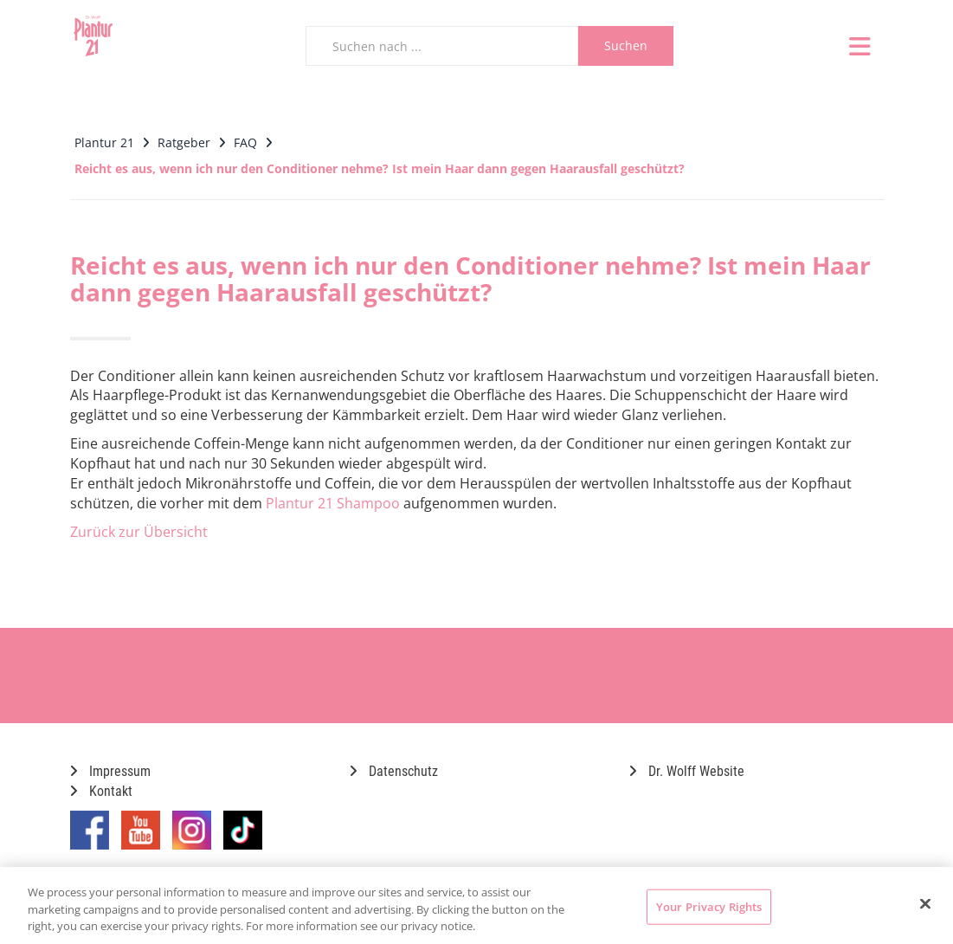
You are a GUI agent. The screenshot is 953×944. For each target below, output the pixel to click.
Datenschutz (394, 771)
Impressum (110, 771)
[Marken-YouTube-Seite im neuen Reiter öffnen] (140, 837)
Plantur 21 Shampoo (333, 503)
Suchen (625, 45)
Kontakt (101, 791)
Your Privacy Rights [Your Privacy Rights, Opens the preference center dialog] (709, 906)
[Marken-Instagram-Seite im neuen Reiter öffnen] (191, 837)
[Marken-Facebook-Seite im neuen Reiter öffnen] (89, 837)
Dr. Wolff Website (686, 771)
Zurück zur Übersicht (139, 531)
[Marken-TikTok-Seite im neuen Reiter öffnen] (242, 837)
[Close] (925, 903)
